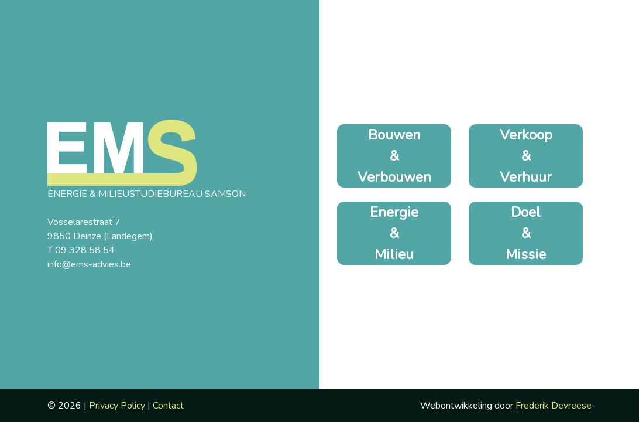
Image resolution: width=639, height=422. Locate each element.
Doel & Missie (526, 233)
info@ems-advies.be (89, 264)
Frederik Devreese (554, 405)
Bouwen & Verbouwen (394, 155)
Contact (168, 405)
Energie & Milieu (394, 233)
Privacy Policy (117, 405)
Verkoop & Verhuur (526, 155)
